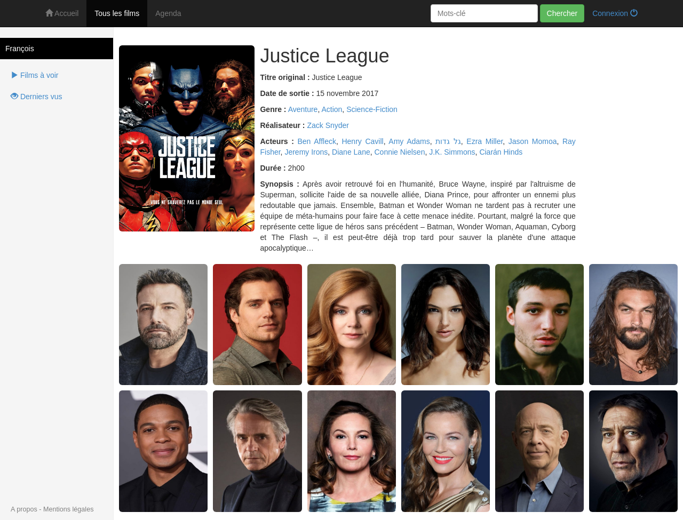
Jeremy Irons (306, 152)
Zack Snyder (328, 125)
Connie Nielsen (400, 152)
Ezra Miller (484, 141)
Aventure (303, 109)
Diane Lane (351, 152)
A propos (24, 509)
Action (331, 109)
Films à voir (34, 75)
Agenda (168, 13)
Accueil (61, 13)
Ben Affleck (316, 141)
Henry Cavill (362, 141)
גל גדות (448, 141)
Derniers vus (36, 96)
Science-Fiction (372, 109)
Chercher (562, 13)
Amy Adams (409, 141)
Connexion (615, 13)
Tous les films (116, 13)
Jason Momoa (533, 141)
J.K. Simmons (452, 152)
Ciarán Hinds (500, 152)
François (19, 48)
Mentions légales (68, 509)
